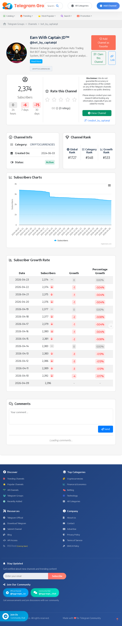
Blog (7, 534)
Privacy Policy (71, 534)
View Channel (97, 113)
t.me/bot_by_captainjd (97, 120)
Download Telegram (14, 523)
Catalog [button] (8, 16)
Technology (70, 495)
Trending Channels (13, 478)
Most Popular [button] (46, 16)
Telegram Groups (13, 495)
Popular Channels (13, 484)
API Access (10, 540)
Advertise (69, 529)
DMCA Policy (71, 546)
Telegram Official (13, 517)
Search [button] (65, 16)
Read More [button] (36, 61)
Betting (68, 490)
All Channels (10, 490)
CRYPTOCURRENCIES (41, 69)
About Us (69, 517)
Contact (68, 523)
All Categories (80, 5)
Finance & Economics (74, 484)
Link (112, 58)
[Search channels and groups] (57, 6)
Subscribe (57, 576)
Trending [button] (25, 16)
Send (105, 429)
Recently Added (12, 501)
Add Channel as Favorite (103, 42)
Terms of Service (72, 540)
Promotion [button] (83, 16)
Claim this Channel (98, 58)
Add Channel (108, 5)
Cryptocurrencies (73, 478)
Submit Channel (12, 529)
